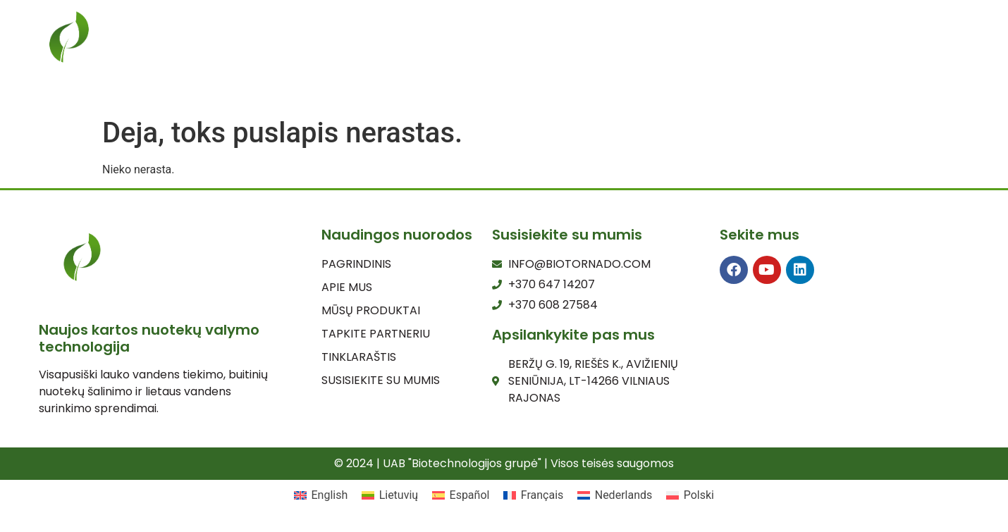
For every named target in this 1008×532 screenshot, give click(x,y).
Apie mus (378, 45)
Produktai (464, 45)
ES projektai (669, 45)
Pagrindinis (289, 45)
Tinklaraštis (564, 45)
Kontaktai (859, 45)
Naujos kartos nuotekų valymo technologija (149, 338)
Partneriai (767, 45)
